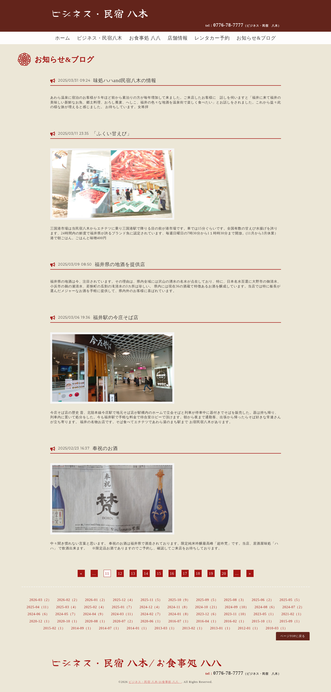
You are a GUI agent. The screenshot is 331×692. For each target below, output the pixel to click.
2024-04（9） (94, 614)
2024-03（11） (123, 614)
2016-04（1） (207, 621)
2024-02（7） (152, 614)
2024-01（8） (180, 614)
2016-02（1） (235, 621)
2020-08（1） (96, 621)
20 (224, 573)
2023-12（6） (207, 614)
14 (146, 573)
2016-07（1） (180, 621)
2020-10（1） (68, 621)
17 (185, 573)
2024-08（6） (266, 607)
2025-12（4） (124, 600)
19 (211, 573)
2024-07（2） (293, 607)
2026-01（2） (96, 600)
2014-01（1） (138, 628)
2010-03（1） (277, 628)
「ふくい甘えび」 (112, 133)
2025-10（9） (179, 600)
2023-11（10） (236, 614)
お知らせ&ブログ (256, 38)
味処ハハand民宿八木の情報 (124, 80)
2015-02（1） (54, 628)
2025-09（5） (207, 600)
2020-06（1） (152, 621)
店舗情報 (178, 38)
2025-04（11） (38, 607)
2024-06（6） (39, 614)
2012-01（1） (249, 628)
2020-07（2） (124, 621)
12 (120, 573)
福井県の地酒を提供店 (120, 264)
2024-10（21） (207, 607)
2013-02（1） (193, 628)
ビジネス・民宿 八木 (99, 13)
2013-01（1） (221, 628)
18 (198, 573)
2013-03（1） (166, 628)
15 (159, 573)
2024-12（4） (151, 607)
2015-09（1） (291, 621)
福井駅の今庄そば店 (115, 317)
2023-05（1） (265, 614)
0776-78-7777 (247, 25)
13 (133, 573)
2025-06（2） (263, 600)
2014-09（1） (82, 628)
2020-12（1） (40, 621)
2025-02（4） (95, 607)
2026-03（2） (40, 600)
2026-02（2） (68, 600)
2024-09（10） (237, 607)
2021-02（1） (292, 614)
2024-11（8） (178, 607)
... (94, 573)
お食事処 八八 (145, 38)
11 (107, 573)
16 (172, 573)
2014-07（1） (110, 628)
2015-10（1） (263, 621)
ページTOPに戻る (292, 636)
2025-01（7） (123, 607)
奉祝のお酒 (105, 448)
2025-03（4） (67, 607)
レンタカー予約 (212, 38)
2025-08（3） (235, 600)
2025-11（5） (151, 600)
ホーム (62, 38)
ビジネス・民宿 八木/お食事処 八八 (155, 682)
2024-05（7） (66, 614)
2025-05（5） (291, 600)
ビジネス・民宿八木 (99, 38)
